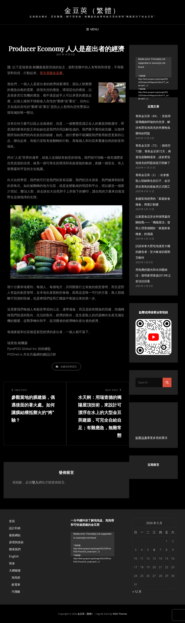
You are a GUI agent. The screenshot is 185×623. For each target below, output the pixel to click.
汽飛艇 (16, 592)
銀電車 (16, 584)
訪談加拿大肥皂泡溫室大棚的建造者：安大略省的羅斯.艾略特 (153, 252)
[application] (153, 67)
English (14, 556)
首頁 (12, 521)
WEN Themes (120, 613)
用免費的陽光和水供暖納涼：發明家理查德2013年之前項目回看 (153, 275)
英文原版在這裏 (51, 73)
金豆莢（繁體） (92, 10)
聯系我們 (15, 549)
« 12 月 (136, 592)
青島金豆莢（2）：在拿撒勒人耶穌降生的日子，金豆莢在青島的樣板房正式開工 (152, 181)
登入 (35, 482)
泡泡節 (16, 577)
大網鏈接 (15, 570)
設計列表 (15, 528)
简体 (12, 563)
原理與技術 (16, 542)
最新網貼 (15, 535)
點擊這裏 (141, 438)
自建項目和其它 (69, 366)
